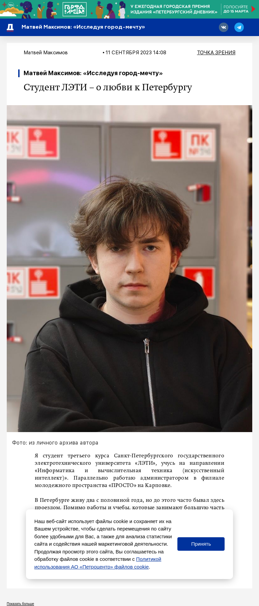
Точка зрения (216, 53)
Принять (201, 544)
